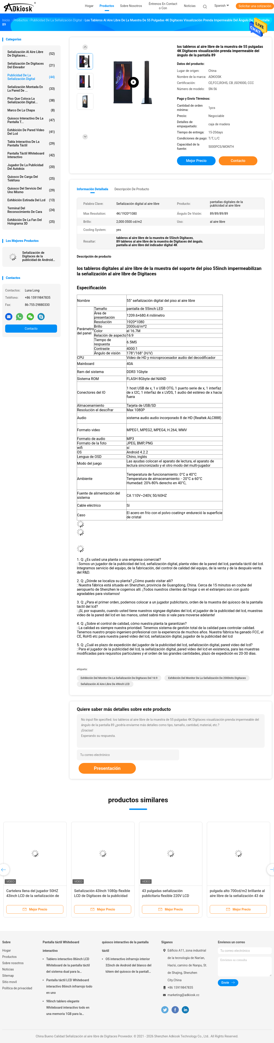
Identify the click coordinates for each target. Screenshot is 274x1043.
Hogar (6, 950)
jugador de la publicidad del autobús (31, 166)
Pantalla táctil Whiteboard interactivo (31, 155)
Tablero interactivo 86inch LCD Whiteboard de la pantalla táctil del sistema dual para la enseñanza (68, 966)
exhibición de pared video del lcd (31, 131)
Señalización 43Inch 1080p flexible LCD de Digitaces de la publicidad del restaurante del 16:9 (102, 896)
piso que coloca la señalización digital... (31, 100)
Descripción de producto (132, 189)
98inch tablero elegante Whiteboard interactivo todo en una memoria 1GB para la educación (67, 1008)
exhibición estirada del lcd (31, 200)
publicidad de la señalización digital (31, 77)
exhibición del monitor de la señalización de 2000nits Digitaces (207, 678)
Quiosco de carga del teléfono (31, 178)
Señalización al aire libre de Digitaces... (31, 53)
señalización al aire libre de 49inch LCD (105, 684)
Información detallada (92, 189)
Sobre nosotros (13, 963)
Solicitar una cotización (255, 6)
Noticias (8, 969)
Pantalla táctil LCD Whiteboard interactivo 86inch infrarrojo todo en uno (69, 986)
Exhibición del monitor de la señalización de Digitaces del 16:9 (119, 678)
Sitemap (8, 975)
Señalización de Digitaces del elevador (31, 65)
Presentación (107, 768)
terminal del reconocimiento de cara (31, 210)
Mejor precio (196, 161)
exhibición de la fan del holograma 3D (31, 221)
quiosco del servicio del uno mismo (31, 190)
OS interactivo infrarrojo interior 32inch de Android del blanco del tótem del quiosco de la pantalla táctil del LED (128, 966)
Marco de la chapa (31, 110)
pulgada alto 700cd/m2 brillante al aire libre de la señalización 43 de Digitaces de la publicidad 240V (237, 896)
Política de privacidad (17, 988)
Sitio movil (9, 982)
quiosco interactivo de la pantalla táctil (125, 946)
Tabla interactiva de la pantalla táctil (31, 143)
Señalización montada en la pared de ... (31, 88)
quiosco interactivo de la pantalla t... (31, 120)
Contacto (31, 328)
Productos (9, 957)
